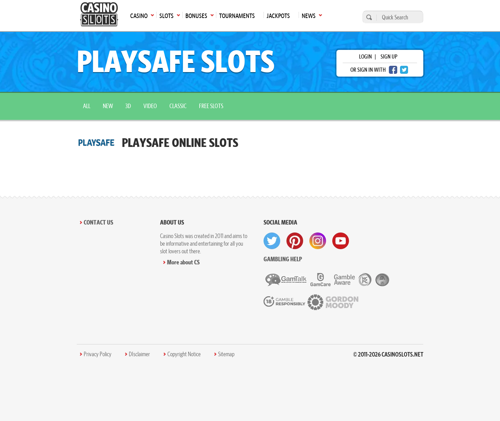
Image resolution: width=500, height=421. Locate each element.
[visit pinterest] (294, 241)
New (108, 105)
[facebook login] (393, 69)
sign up (389, 56)
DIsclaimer (139, 354)
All (86, 105)
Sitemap (226, 354)
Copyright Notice (184, 354)
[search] (368, 17)
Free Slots (211, 105)
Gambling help (283, 259)
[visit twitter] (272, 241)
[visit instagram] (317, 241)
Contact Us (98, 222)
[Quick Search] (398, 17)
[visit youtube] (340, 241)
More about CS (183, 262)
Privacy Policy (97, 354)
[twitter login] (404, 69)
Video (150, 105)
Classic (177, 105)
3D (128, 105)
